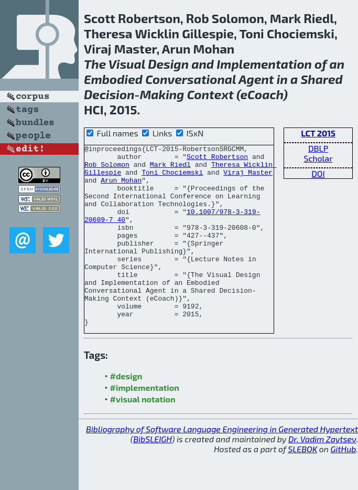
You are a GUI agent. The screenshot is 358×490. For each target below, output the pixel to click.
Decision (109, 94)
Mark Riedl (170, 169)
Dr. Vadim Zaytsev (322, 475)
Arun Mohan (121, 188)
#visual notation (143, 435)
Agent (256, 79)
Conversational (190, 79)
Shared (321, 79)
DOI (318, 173)
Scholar (317, 158)
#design (126, 412)
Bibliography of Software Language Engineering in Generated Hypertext (222, 465)
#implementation (144, 424)
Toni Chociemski (172, 178)
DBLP (318, 148)
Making (161, 94)
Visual (127, 63)
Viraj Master (248, 178)
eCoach (262, 94)
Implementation (264, 63)
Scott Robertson (217, 159)
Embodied (113, 79)
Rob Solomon (106, 169)
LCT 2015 (318, 133)
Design (168, 63)
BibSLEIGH (152, 475)
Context (210, 94)
